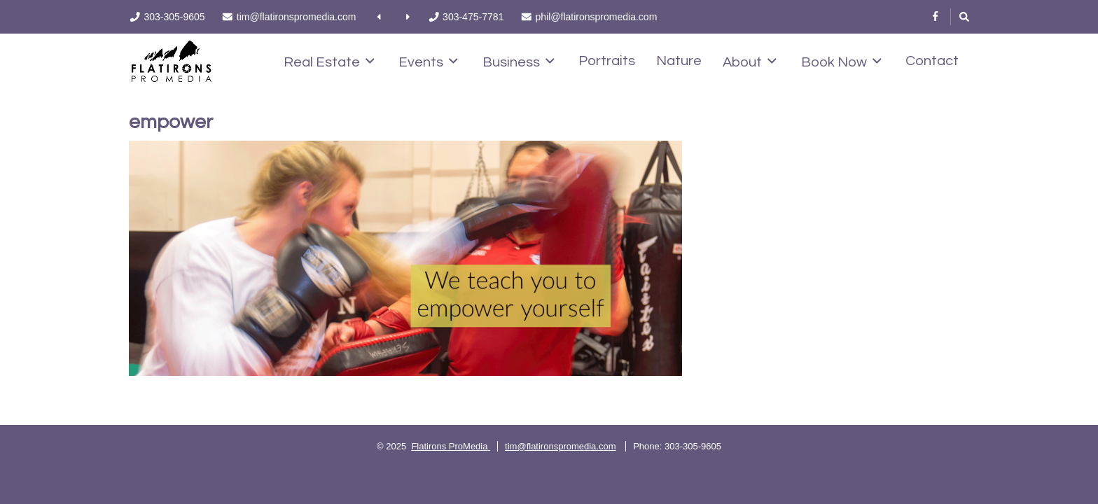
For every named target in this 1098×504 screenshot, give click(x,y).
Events (428, 61)
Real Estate (329, 61)
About (750, 61)
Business (518, 61)
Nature (679, 61)
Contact (932, 61)
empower (171, 122)
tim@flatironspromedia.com (560, 446)
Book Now (841, 61)
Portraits (606, 61)
